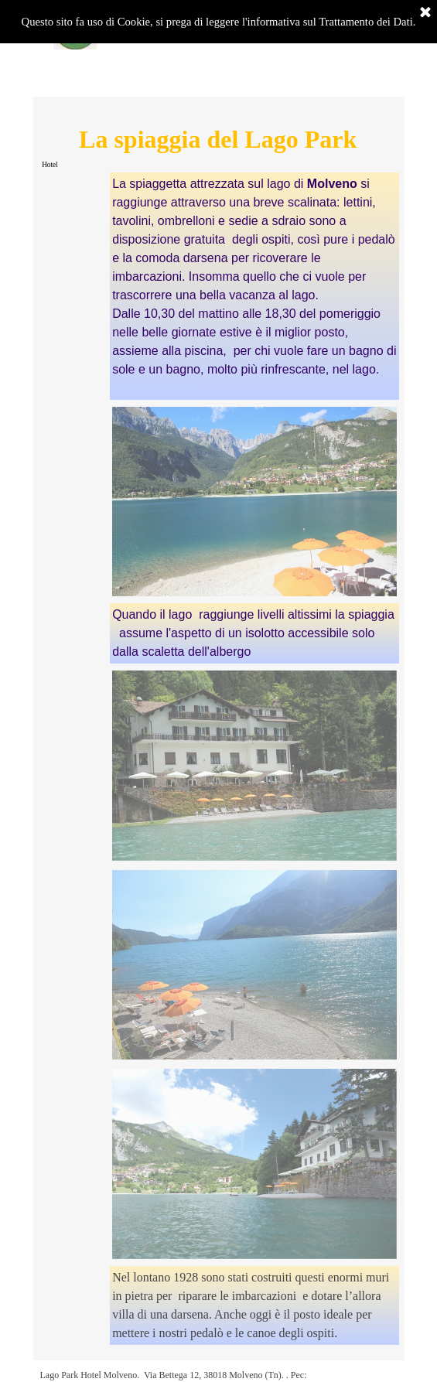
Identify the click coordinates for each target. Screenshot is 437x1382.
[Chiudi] (425, 13)
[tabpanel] (254, 286)
